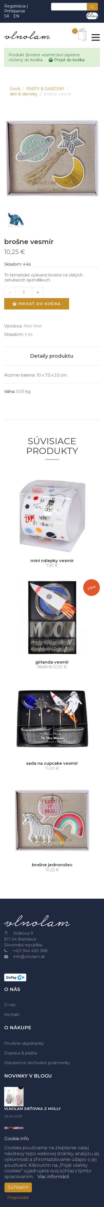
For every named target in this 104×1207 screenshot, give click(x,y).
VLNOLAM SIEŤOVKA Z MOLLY (32, 1108)
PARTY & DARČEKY (45, 88)
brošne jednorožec (52, 864)
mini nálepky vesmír (52, 560)
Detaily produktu (51, 356)
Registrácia (15, 6)
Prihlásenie (14, 11)
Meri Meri (33, 326)
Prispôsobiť (18, 1197)
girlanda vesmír (52, 662)
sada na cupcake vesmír (52, 763)
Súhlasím (18, 1187)
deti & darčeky (24, 94)
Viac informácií (53, 1176)
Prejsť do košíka (67, 59)
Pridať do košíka (36, 303)
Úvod (15, 88)
